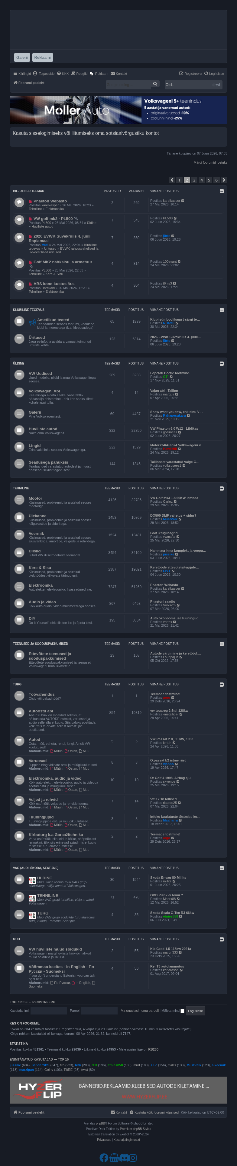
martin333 (170, 952)
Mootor (35, 498)
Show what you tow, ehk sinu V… (176, 412)
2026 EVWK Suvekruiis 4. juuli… (175, 337)
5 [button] (209, 180)
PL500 (46, 223)
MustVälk (170, 519)
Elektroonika (55, 209)
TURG (42, 913)
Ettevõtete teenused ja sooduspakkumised (50, 656)
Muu (84, 751)
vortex (167, 622)
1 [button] (179, 180)
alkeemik (219, 1065)
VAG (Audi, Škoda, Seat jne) (35, 868)
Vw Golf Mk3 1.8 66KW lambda (174, 498)
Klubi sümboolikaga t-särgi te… (175, 319)
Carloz (168, 501)
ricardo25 (170, 803)
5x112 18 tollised (163, 799)
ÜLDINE (44, 878)
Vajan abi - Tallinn (164, 390)
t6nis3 (167, 283)
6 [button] (217, 180)
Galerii (35, 412)
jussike (168, 554)
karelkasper (50, 205)
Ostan (70, 751)
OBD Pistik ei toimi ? (166, 895)
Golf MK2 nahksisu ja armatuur (63, 262)
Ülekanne (38, 516)
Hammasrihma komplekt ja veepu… (178, 550)
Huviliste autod (42, 226)
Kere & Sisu (54, 274)
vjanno (168, 764)
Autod (34, 739)
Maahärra (170, 820)
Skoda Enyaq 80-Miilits (168, 877)
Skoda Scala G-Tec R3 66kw (172, 912)
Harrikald (48, 288)
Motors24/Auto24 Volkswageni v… (177, 445)
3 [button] (194, 180)
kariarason (170, 970)
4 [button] (202, 180)
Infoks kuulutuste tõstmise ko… (175, 816)
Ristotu (168, 323)
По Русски (60, 982)
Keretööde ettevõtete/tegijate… (174, 567)
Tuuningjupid (41, 817)
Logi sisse (19, 1002)
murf (136, 1065)
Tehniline (35, 209)
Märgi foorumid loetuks (210, 162)
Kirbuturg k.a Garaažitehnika (56, 834)
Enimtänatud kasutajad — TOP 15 (39, 1059)
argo (166, 697)
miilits (167, 881)
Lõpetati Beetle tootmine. (170, 373)
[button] (172, 180)
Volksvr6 (169, 605)
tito (62, 1065)
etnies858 (170, 916)
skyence (169, 781)
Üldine (91, 223)
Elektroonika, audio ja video (55, 778)
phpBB (100, 1123)
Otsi (216, 85)
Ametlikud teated (53, 320)
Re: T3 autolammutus (167, 966)
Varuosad (38, 760)
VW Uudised (40, 373)
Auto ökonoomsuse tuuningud (174, 618)
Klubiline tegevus (28, 309)
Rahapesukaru (174, 415)
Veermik (36, 533)
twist (84, 1069)
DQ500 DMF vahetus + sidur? (173, 515)
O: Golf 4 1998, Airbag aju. (171, 778)
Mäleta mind (172, 1010)
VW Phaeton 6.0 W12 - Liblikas (174, 428)
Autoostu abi (41, 711)
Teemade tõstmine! (165, 694)
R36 (78, 1065)
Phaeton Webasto (50, 201)
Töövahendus (42, 694)
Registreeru (43, 1002)
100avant (170, 261)
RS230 (153, 1049)
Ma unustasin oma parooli (140, 1010)
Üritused (50, 248)
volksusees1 (172, 465)
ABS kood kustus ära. (54, 284)
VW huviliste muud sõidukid (55, 949)
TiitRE (68, 1069)
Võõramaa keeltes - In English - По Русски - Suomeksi (61, 969)
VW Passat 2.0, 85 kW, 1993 (171, 739)
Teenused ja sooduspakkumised (40, 643)
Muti (44, 245)
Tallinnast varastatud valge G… (175, 462)
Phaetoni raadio (162, 601)
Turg (17, 684)
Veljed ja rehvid (43, 799)
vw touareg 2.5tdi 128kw (169, 710)
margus (168, 394)
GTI (165, 376)
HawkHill (170, 449)
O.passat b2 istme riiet (168, 760)
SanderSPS (40, 1065)
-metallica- (170, 714)
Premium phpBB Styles (135, 1129)
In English (81, 982)
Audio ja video (42, 602)
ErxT (166, 571)
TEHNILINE (47, 895)
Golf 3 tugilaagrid (163, 533)
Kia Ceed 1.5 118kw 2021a (170, 949)
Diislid (35, 551)
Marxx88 (169, 899)
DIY (32, 618)
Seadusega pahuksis (48, 462)
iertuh (167, 743)
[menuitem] (44, 73)
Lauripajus (170, 657)
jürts (166, 236)
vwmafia (169, 536)
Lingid (35, 445)
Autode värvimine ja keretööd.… (175, 653)
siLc (154, 1065)
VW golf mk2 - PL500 (53, 218)
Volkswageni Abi (44, 391)
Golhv (48, 1069)
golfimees (170, 432)
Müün (56, 751)
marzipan (26, 1069)
